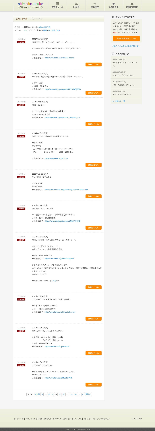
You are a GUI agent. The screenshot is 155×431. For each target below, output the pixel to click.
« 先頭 (37, 394)
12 (64, 394)
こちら (53, 281)
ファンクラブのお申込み (101, 419)
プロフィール (30, 419)
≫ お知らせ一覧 (119, 101)
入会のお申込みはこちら (126, 39)
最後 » (87, 394)
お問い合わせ (68, 419)
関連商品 (47, 419)
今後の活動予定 (44, 27)
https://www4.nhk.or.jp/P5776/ (56, 158)
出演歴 (40, 419)
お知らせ (87, 419)
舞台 (58, 30)
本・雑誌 (51, 30)
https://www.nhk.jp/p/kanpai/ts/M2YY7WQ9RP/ (63, 89)
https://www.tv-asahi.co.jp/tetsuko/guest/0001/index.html (66, 190)
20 (71, 394)
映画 (45, 30)
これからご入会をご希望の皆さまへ (126, 46)
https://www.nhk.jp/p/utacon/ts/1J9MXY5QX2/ (62, 117)
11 (60, 394)
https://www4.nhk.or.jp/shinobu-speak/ (59, 58)
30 (75, 394)
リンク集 (78, 419)
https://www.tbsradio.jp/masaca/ (57, 347)
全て (25, 30)
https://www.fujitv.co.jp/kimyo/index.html (60, 312)
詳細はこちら (93, 65)
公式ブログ (57, 419)
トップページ (19, 419)
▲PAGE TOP (137, 419)
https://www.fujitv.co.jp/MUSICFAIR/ (58, 378)
